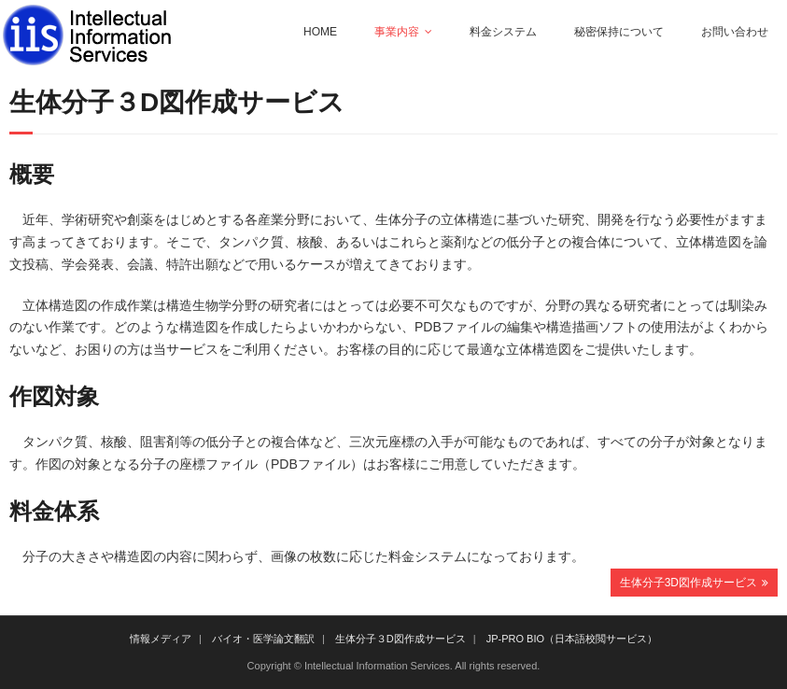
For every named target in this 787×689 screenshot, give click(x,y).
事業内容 (396, 31)
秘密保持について (619, 31)
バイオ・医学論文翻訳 (263, 638)
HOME (320, 31)
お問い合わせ (734, 31)
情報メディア (160, 638)
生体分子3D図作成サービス (688, 582)
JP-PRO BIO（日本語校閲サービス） (571, 638)
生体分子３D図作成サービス (400, 638)
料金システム (503, 31)
